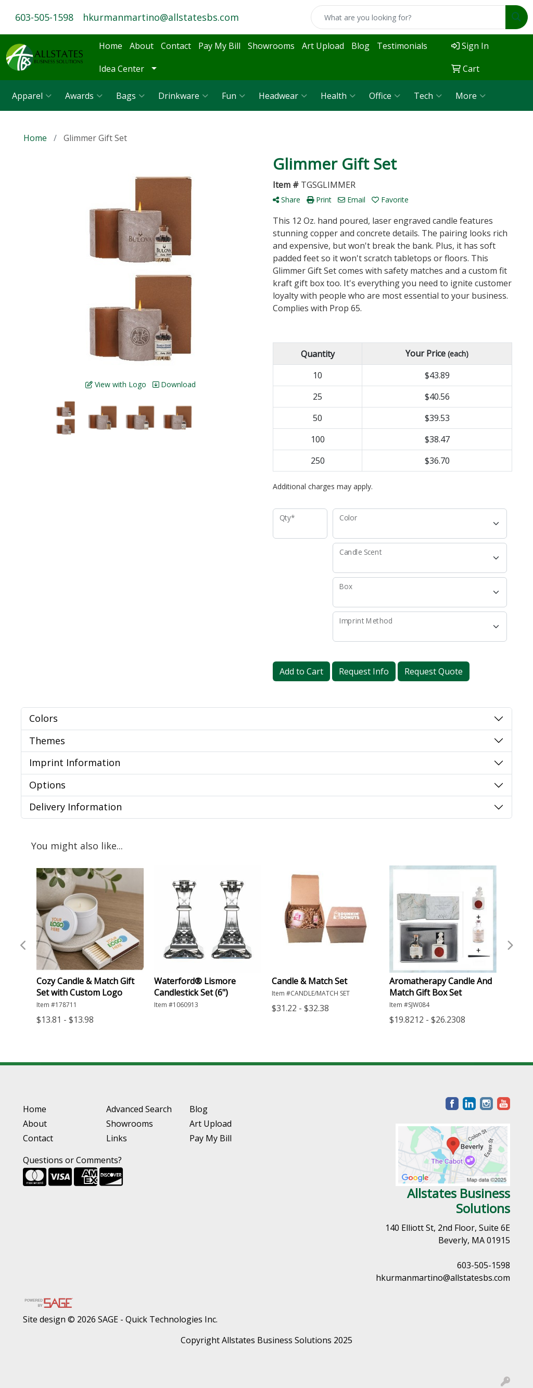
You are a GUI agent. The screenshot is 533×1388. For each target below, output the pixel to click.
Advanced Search (139, 1109)
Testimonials (402, 46)
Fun (233, 96)
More (470, 96)
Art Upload (323, 46)
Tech (428, 96)
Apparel (32, 96)
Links (116, 1138)
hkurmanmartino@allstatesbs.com (161, 17)
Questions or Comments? (72, 1160)
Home (110, 46)
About (142, 46)
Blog (360, 46)
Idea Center (121, 68)
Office (384, 96)
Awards (84, 96)
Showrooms (271, 46)
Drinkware (183, 96)
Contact (176, 46)
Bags (130, 96)
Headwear (283, 96)
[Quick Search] (408, 17)
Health (338, 96)
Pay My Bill (219, 46)
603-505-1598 (44, 17)
